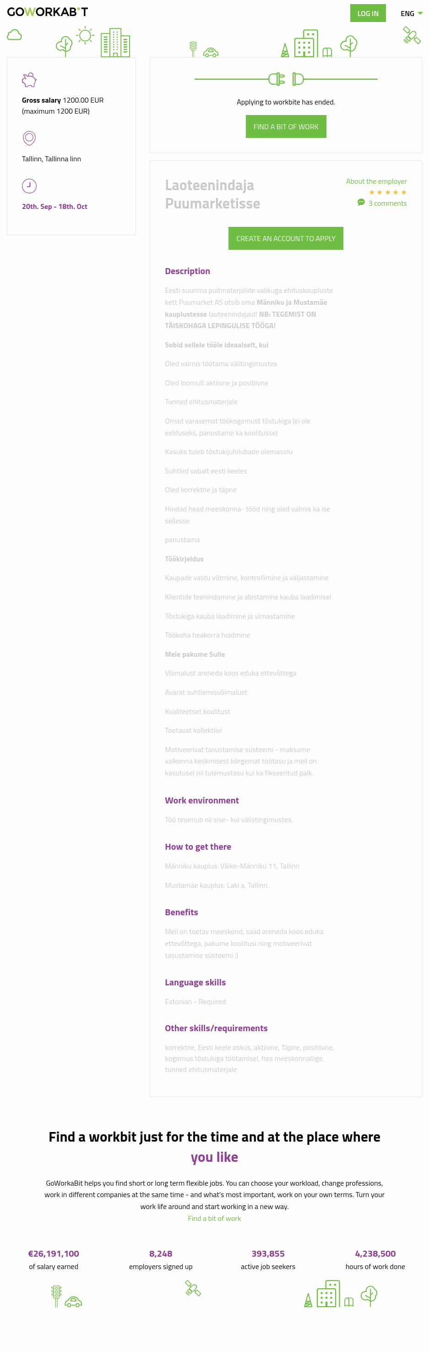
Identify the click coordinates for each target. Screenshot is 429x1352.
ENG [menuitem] (407, 13)
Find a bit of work (286, 126)
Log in (368, 13)
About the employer (376, 181)
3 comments (388, 203)
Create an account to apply (285, 238)
